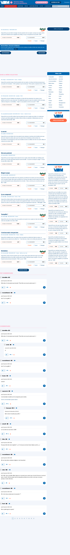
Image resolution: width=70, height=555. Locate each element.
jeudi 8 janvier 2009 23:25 (6, 394)
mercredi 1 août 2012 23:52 (10, 348)
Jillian (3, 439)
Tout (2, 6)
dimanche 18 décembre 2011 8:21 (12, 411)
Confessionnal (49, 6)
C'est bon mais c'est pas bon (9, 232)
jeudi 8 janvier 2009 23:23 (6, 280)
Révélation (4, 251)
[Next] (34, 518)
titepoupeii (9, 408)
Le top (41, 6)
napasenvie (5, 391)
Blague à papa (5, 173)
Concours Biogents (10, 6)
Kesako (4, 375)
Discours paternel (6, 153)
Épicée (26, 6)
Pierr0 (3, 503)
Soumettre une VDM (41, 2)
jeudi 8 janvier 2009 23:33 (6, 507)
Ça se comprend (6, 194)
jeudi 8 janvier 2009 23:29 (6, 473)
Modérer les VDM (55, 2)
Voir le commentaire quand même (9, 399)
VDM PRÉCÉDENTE (5, 52)
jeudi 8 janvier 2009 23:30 (6, 491)
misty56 (4, 424)
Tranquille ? (4, 214)
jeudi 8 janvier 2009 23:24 (6, 379)
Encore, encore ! (23, 270)
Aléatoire (20, 6)
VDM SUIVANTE (41, 52)
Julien (3, 469)
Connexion (66, 2)
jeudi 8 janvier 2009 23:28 (6, 457)
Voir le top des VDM (58, 120)
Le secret (3, 131)
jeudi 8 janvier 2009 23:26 (6, 427)
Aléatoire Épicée (34, 6)
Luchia (7, 344)
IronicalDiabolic (6, 292)
